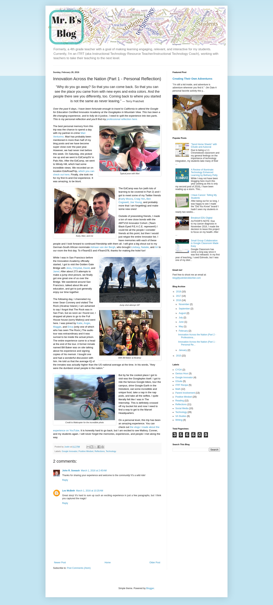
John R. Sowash (71, 470)
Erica (70, 326)
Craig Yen (139, 198)
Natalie (145, 247)
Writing (178, 420)
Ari (156, 247)
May (181, 326)
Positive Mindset (85, 451)
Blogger (150, 588)
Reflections (100, 451)
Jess (68, 268)
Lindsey (135, 247)
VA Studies (180, 416)
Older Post (154, 562)
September (185, 308)
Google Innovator (69, 451)
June (181, 322)
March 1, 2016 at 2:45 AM (94, 470)
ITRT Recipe (181, 385)
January (183, 350)
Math (177, 389)
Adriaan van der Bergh (102, 247)
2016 (179, 300)
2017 (179, 296)
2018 (179, 291)
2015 (179, 355)
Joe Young (136, 202)
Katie (79, 323)
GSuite (178, 381)
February (183, 331)
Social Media (181, 408)
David (86, 268)
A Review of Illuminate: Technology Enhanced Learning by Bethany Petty (204, 172)
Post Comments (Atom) (79, 568)
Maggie (57, 326)
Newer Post (60, 562)
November (184, 304)
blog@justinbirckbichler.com (187, 278)
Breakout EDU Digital (201, 218)
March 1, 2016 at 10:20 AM (89, 490)
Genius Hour (181, 373)
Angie (87, 323)
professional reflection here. (122, 119)
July (181, 317)
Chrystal (77, 268)
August (183, 313)
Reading (179, 400)
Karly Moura (126, 198)
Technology (111, 451)
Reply (65, 480)
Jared (56, 271)
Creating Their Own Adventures (192, 78)
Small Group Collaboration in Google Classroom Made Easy (204, 243)
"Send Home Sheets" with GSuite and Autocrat (204, 145)
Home (108, 562)
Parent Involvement (185, 393)
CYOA (178, 369)
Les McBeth (68, 490)
